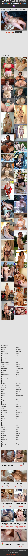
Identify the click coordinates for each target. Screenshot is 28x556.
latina (17, 360)
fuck (2, 437)
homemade (4, 379)
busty (3, 355)
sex (16, 393)
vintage (17, 444)
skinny (17, 439)
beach (3, 397)
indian (3, 383)
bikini (3, 402)
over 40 (3, 387)
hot (2, 381)
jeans (17, 353)
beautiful (4, 351)
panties (17, 379)
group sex (4, 446)
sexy (16, 437)
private (17, 435)
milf (16, 370)
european (4, 368)
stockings (18, 406)
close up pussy (5, 362)
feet (2, 433)
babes (3, 393)
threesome (18, 408)
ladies (17, 355)
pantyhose (18, 381)
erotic (3, 431)
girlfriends (4, 439)
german (3, 370)
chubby (3, 358)
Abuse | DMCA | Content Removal (10, 550)
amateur (4, 347)
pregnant (18, 383)
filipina (3, 435)
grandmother (5, 374)
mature (17, 427)
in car (3, 414)
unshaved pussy (19, 412)
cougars (3, 418)
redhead (17, 387)
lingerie (17, 366)
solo (16, 404)
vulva (17, 418)
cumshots (4, 425)
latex (16, 358)
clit (2, 416)
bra (2, 408)
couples (3, 421)
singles (17, 397)
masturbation (19, 368)
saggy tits (18, 389)
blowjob (3, 406)
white (17, 446)
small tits (17, 402)
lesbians (17, 364)
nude (16, 429)
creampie (4, 423)
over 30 (3, 385)
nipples (17, 376)
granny (3, 444)
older (16, 431)
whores (17, 421)
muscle (17, 374)
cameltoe (4, 412)
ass (2, 391)
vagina (17, 416)
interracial (18, 351)
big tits (3, 400)
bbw (2, 395)
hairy (3, 376)
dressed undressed (6, 429)
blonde (3, 404)
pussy (17, 385)
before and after (6, 353)
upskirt (17, 414)
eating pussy (5, 364)
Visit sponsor (18, 32)
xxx (16, 425)
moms (17, 372)
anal (3, 389)
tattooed (17, 441)
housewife (18, 349)
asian (3, 349)
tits (16, 410)
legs (16, 362)
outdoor (17, 433)
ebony (3, 366)
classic (3, 360)
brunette (4, 410)
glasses (3, 441)
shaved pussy (19, 395)
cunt (3, 427)
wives (17, 423)
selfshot (17, 391)
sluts (16, 400)
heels (17, 347)
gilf (2, 372)
